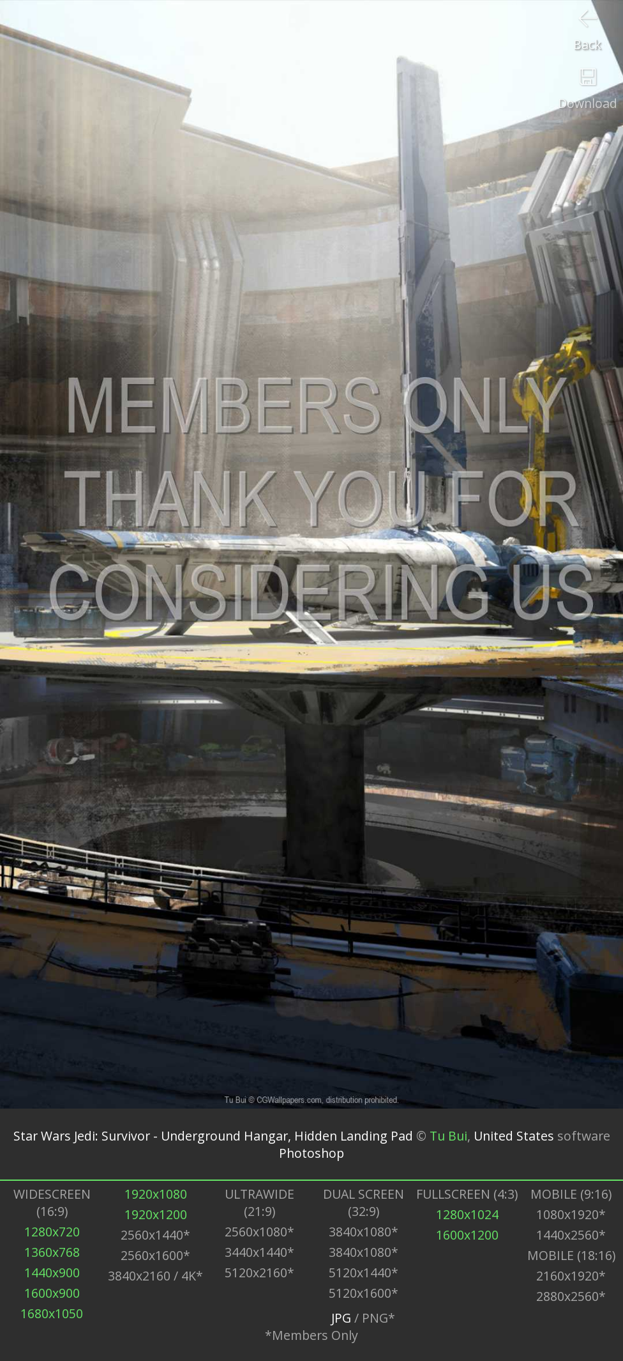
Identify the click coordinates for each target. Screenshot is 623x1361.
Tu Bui (448, 1135)
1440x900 (52, 1272)
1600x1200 (467, 1234)
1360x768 (52, 1252)
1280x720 (52, 1231)
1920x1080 (155, 1194)
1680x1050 (51, 1313)
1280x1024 (467, 1214)
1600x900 (52, 1293)
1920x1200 (155, 1214)
